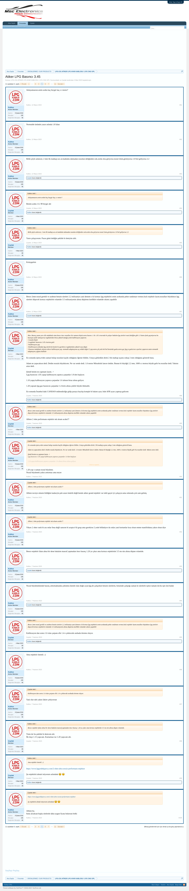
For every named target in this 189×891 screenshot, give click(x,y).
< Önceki (23, 84)
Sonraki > (61, 84)
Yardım (163, 885)
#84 (180, 208)
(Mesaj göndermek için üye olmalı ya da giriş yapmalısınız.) (164, 826)
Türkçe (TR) (8, 885)
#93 (180, 566)
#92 (180, 532)
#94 (180, 601)
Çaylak (64, 80)
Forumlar (22, 23)
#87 (180, 311)
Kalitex (11, 107)
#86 (180, 277)
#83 (180, 174)
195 (22, 115)
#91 (180, 497)
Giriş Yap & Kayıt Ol (175, 2)
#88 (180, 395)
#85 (180, 242)
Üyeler (32, 23)
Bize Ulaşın (155, 885)
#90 (180, 476)
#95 (180, 637)
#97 (180, 704)
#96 (180, 669)
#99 (180, 778)
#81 (180, 105)
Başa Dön (178, 885)
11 (55, 84)
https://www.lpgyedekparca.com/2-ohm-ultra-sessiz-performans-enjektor (55, 769)
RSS (184, 885)
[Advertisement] (94, 49)
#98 (180, 741)
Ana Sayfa (11, 23)
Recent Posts (21, 27)
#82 (180, 139)
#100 (180, 818)
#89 (180, 423)
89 (22, 218)
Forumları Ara (9, 27)
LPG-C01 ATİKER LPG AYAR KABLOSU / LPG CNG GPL (30, 80)
